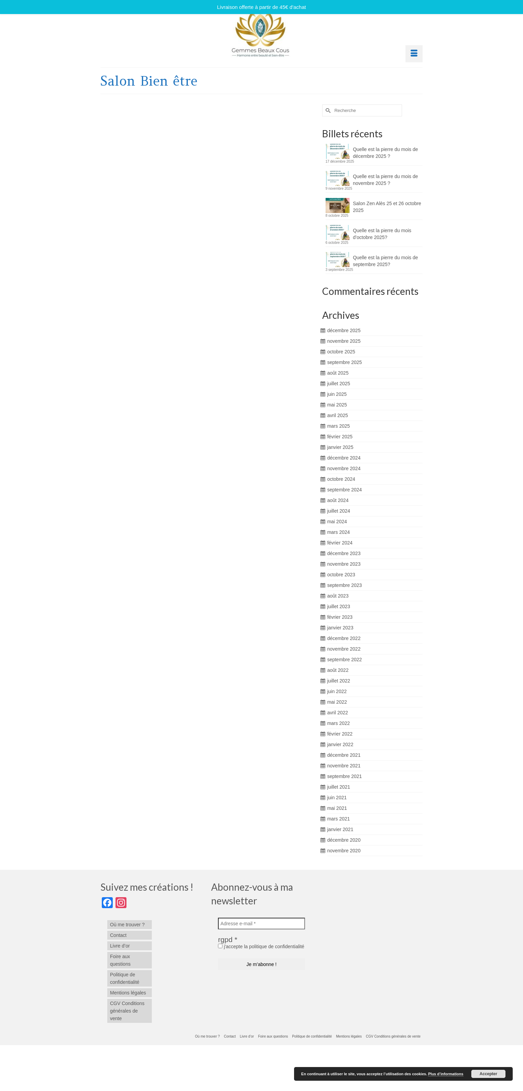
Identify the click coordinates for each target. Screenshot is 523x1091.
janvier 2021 (340, 829)
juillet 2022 (338, 681)
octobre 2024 (341, 479)
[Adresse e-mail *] (261, 923)
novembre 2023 (344, 564)
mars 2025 (338, 426)
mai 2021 (337, 808)
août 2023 (338, 596)
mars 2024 (338, 532)
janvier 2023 (340, 627)
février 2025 (340, 436)
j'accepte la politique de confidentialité (261, 946)
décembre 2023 (344, 553)
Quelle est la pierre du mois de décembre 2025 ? (385, 153)
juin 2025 (337, 394)
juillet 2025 (338, 383)
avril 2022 (337, 712)
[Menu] (414, 53)
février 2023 (340, 617)
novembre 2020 (344, 850)
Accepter (488, 1073)
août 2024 (338, 500)
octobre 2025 (341, 351)
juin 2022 (337, 691)
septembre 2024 (344, 489)
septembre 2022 (344, 659)
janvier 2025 (340, 447)
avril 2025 (337, 415)
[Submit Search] (327, 110)
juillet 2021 (338, 787)
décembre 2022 (344, 638)
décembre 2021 (344, 755)
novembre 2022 (344, 649)
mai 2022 (337, 702)
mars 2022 (338, 723)
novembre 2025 (344, 341)
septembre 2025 (344, 362)
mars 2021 (338, 819)
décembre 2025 (344, 330)
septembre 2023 (344, 585)
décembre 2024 (344, 458)
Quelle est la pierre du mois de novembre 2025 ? (385, 180)
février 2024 (340, 543)
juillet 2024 (338, 511)
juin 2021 (337, 797)
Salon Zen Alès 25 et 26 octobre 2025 (387, 207)
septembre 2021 (344, 776)
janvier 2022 (340, 744)
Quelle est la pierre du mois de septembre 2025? (385, 261)
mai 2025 (337, 404)
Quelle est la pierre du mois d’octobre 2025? (382, 234)
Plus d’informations (445, 1074)
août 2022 (338, 670)
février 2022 (340, 734)
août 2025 (338, 373)
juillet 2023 (338, 606)
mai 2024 (337, 521)
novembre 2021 (344, 765)
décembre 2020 (344, 840)
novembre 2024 (344, 468)
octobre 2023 (341, 574)
